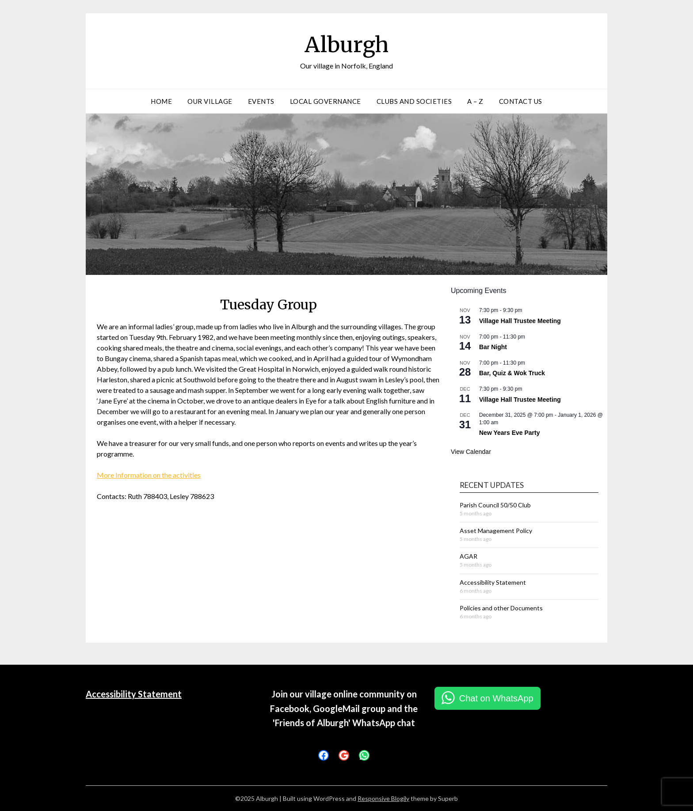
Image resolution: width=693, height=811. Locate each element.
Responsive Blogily (383, 798)
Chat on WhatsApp (496, 698)
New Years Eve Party (509, 432)
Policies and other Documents (501, 608)
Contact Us (520, 101)
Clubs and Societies (414, 101)
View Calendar (471, 451)
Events (261, 101)
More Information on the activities (149, 475)
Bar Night (493, 346)
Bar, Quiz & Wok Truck (512, 373)
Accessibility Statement (493, 582)
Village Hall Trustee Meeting (520, 320)
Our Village (209, 101)
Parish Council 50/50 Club (495, 505)
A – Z (475, 101)
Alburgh (346, 44)
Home (161, 101)
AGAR (468, 556)
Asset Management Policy (496, 530)
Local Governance (325, 101)
